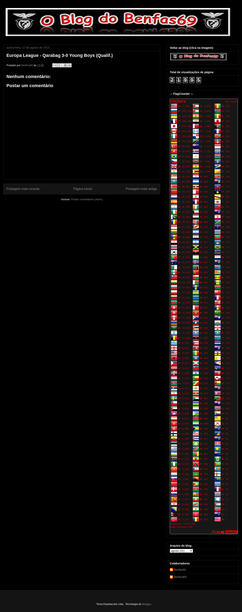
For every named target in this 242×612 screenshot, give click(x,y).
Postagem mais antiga (141, 189)
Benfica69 (180, 577)
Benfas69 (180, 569)
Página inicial (82, 189)
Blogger (146, 604)
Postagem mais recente (23, 189)
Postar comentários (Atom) (86, 199)
